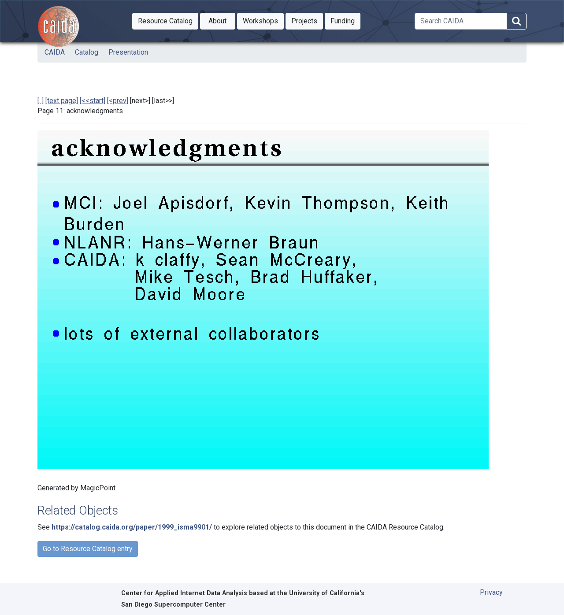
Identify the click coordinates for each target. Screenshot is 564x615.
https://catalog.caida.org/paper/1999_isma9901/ (132, 527)
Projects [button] (307, 20)
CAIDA (55, 52)
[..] (40, 100)
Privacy (491, 592)
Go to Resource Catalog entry (88, 549)
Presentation (128, 52)
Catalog (86, 52)
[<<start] (92, 100)
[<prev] (117, 100)
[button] (165, 21)
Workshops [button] (263, 20)
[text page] (61, 100)
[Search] (461, 21)
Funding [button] (345, 20)
